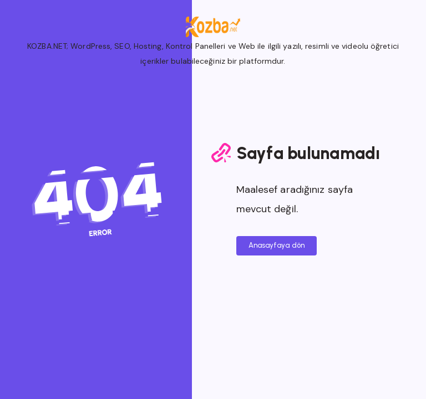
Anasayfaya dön (276, 245)
